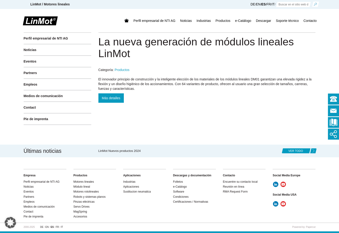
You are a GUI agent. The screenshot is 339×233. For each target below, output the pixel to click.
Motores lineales (83, 181)
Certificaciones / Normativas (190, 201)
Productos (223, 21)
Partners (30, 73)
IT (273, 4)
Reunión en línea (233, 186)
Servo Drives (81, 206)
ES (263, 4)
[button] (10, 222)
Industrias (204, 21)
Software (178, 191)
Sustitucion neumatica (137, 191)
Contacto (310, 21)
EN (258, 4)
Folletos (178, 181)
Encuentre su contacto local (240, 181)
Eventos (30, 61)
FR (268, 4)
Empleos (30, 84)
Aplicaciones (131, 186)
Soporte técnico (287, 21)
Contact (30, 107)
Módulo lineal (81, 186)
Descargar (263, 21)
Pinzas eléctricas (84, 201)
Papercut (310, 227)
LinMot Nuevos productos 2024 (119, 151)
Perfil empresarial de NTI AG (154, 21)
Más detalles (111, 98)
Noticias (186, 21)
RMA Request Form (235, 191)
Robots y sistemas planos (89, 196)
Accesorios (80, 216)
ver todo (295, 151)
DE (252, 4)
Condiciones (181, 196)
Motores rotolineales (86, 191)
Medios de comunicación (43, 96)
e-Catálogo (243, 21)
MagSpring (80, 211)
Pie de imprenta (36, 119)
